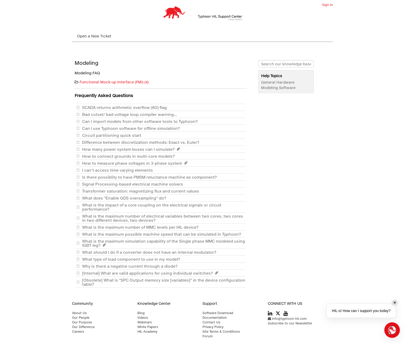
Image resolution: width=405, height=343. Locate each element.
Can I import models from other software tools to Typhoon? (141, 121)
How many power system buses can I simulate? (132, 149)
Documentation (214, 318)
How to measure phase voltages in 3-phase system (135, 163)
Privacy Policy (212, 327)
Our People (80, 318)
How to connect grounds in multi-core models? (129, 156)
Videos (142, 318)
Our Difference (83, 327)
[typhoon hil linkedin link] (270, 313)
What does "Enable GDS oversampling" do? (125, 198)
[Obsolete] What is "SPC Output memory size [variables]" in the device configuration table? (163, 282)
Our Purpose (82, 322)
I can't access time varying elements (118, 170)
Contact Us (211, 322)
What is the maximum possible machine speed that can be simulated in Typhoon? (162, 234)
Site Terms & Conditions (221, 331)
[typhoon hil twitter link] (278, 313)
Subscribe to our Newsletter (290, 323)
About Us (79, 313)
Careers (78, 331)
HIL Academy (147, 331)
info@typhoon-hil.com (287, 319)
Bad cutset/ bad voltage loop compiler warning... (130, 114)
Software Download (217, 313)
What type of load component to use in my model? (132, 259)
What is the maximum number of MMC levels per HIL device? (141, 227)
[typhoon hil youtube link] (285, 313)
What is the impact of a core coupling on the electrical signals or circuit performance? (151, 207)
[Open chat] (392, 330)
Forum (207, 336)
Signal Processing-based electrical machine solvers (133, 184)
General (268, 82)
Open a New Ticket (94, 36)
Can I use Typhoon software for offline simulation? (132, 128)
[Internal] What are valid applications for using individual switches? (151, 273)
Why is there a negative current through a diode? (131, 266)
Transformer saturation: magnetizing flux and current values (141, 191)
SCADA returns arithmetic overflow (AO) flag (125, 107)
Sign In (327, 5)
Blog (141, 313)
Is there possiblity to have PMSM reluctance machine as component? (150, 177)
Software (287, 87)
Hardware (285, 82)
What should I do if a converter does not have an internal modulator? (150, 252)
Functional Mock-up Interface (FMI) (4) (114, 82)
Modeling (269, 87)
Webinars (144, 322)
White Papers (147, 327)
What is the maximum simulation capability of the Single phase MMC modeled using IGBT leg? (163, 243)
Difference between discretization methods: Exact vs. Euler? (141, 142)
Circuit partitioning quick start (112, 135)
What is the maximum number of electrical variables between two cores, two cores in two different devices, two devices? (162, 218)
